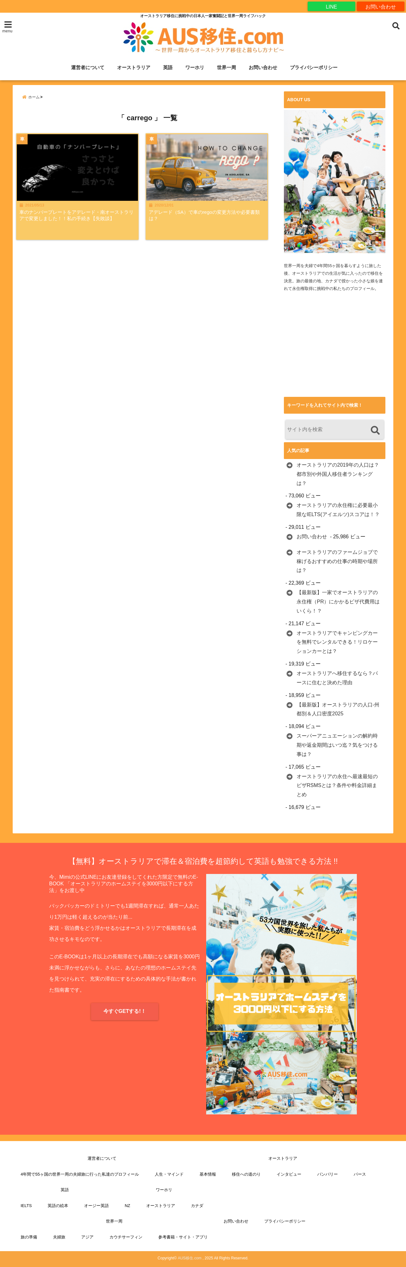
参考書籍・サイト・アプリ (183, 1237)
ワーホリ (194, 67)
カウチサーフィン (125, 1237)
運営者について (87, 67)
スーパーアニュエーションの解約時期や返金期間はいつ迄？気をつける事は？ (337, 745)
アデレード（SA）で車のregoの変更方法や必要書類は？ (210, 218)
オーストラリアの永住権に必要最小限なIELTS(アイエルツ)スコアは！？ (338, 510)
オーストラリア (133, 67)
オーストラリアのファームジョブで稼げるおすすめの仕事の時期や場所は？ (337, 561)
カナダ (197, 1205)
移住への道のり (246, 1174)
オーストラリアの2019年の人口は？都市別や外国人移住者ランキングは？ (338, 474)
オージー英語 (96, 1205)
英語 (168, 67)
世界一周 (226, 67)
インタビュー (289, 1174)
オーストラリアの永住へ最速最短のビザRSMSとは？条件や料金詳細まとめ (337, 786)
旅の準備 (29, 1237)
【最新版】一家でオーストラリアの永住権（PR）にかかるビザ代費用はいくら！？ (338, 602)
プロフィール (362, 288)
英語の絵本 (58, 1205)
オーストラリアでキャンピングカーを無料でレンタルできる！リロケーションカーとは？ (337, 642)
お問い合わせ (380, 6)
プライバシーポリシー (313, 67)
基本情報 (208, 1174)
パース (360, 1174)
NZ (127, 1205)
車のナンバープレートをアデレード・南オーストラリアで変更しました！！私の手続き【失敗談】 (77, 218)
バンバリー (327, 1174)
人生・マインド (169, 1174)
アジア (87, 1237)
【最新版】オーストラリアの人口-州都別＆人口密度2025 (338, 709)
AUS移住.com (189, 1258)
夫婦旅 (59, 1237)
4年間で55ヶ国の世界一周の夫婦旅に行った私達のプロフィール (80, 1174)
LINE (331, 6)
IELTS (26, 1205)
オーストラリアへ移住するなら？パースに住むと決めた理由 (337, 678)
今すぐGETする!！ (124, 1011)
